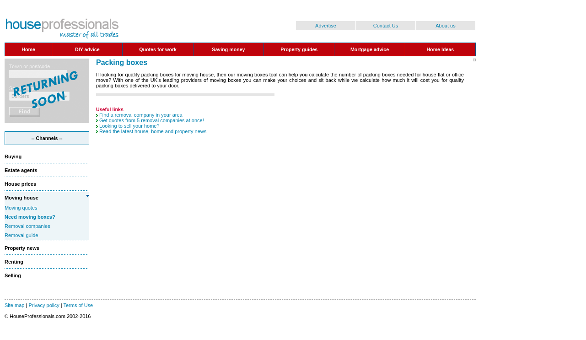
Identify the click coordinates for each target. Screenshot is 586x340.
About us (445, 25)
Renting (14, 261)
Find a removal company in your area (141, 115)
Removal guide (21, 235)
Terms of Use (78, 305)
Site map (14, 305)
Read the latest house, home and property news (152, 131)
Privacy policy (43, 305)
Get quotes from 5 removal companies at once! (151, 120)
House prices (20, 184)
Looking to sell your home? (129, 126)
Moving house (21, 197)
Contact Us (385, 25)
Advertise (325, 25)
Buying (13, 156)
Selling (13, 275)
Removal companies (27, 226)
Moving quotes (21, 207)
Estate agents (21, 170)
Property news (22, 248)
